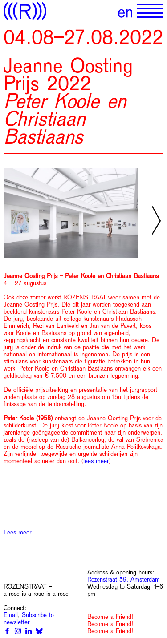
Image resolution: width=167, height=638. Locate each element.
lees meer (96, 460)
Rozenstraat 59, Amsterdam (123, 579)
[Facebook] (7, 630)
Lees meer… (21, 532)
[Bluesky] (39, 630)
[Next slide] (156, 220)
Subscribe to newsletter (29, 618)
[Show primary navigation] (150, 11)
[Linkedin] (28, 630)
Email (11, 614)
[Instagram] (17, 630)
